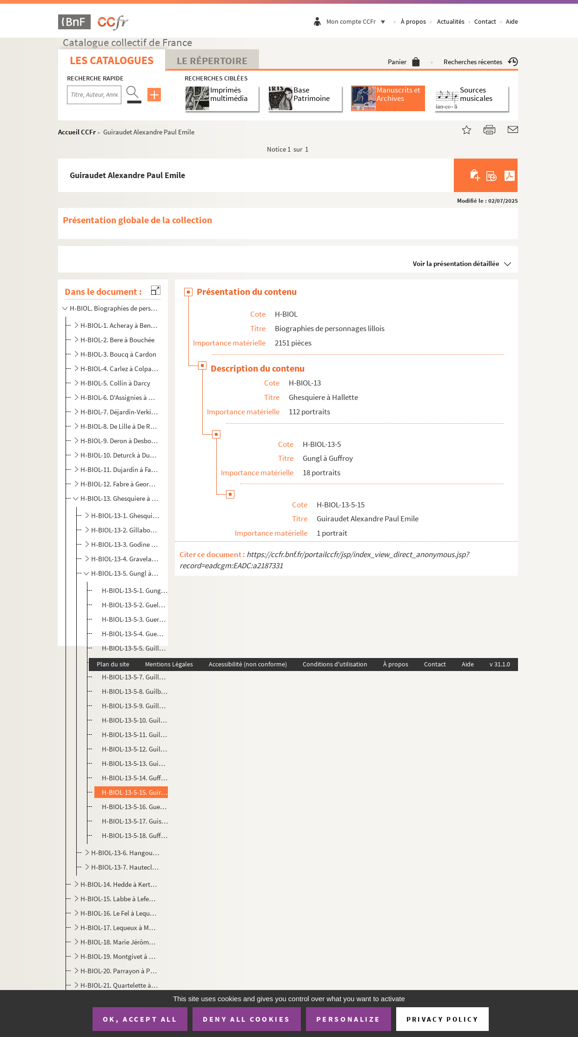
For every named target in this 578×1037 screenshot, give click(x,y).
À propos (413, 21)
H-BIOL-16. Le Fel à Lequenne (119, 913)
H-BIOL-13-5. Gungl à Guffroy (125, 573)
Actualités (451, 21)
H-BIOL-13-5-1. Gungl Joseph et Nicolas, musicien (135, 590)
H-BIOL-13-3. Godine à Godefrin (125, 544)
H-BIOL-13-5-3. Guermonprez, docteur (135, 619)
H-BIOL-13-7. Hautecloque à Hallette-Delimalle (125, 867)
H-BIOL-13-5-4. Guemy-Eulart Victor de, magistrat (135, 633)
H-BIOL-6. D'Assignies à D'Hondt (119, 397)
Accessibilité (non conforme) (248, 664)
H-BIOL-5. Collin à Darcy (115, 383)
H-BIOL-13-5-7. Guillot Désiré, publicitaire (135, 676)
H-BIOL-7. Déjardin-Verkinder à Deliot (119, 411)
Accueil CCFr (77, 131)
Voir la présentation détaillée (456, 263)
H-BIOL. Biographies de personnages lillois (113, 308)
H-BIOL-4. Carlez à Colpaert (119, 368)
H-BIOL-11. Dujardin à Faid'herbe (119, 469)
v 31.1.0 (500, 664)
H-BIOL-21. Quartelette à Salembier (119, 985)
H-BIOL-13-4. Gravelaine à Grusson (125, 558)
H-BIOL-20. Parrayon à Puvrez (119, 970)
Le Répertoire (212, 60)
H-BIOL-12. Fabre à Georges (119, 483)
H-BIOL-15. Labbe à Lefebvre (119, 898)
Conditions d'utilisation (335, 664)
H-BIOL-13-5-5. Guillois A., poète (135, 648)
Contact (485, 21)
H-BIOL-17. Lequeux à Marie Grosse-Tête (119, 927)
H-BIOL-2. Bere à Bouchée (117, 339)
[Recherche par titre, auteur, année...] (94, 95)
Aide (512, 21)
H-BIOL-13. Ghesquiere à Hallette (119, 498)
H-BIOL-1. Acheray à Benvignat (119, 325)
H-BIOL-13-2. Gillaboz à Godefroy (125, 529)
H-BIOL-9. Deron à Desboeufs (119, 440)
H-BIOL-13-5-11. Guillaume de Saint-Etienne (135, 734)
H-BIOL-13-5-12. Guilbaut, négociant (135, 749)
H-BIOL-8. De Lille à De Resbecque (119, 426)
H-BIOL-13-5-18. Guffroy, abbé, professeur (135, 835)
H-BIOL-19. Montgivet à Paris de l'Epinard (119, 956)
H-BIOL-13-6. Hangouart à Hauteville (125, 852)
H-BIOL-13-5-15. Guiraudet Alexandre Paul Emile (135, 792)
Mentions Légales (169, 664)
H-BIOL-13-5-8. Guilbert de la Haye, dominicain (135, 691)
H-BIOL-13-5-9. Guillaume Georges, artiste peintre (135, 705)
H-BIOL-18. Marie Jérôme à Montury (119, 941)
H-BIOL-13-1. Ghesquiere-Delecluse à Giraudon (125, 515)
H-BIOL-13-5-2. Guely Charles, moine (135, 604)
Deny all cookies (246, 1019)
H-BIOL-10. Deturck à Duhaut (119, 455)
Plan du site (113, 664)
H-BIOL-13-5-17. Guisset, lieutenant (135, 821)
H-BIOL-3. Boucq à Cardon (118, 354)
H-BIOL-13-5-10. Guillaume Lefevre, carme (135, 720)
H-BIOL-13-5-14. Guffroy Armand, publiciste (135, 777)
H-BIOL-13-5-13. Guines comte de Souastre (135, 763)
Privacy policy (442, 1019)
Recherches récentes (481, 61)
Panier (404, 61)
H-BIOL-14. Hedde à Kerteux (119, 884)
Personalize (348, 1019)
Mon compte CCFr (358, 21)
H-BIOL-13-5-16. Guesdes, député (135, 806)
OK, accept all (140, 1019)
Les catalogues (111, 60)
